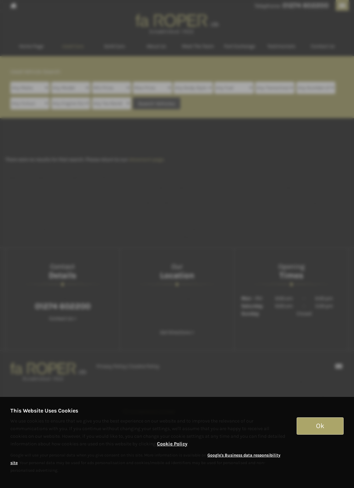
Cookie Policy (172, 444)
